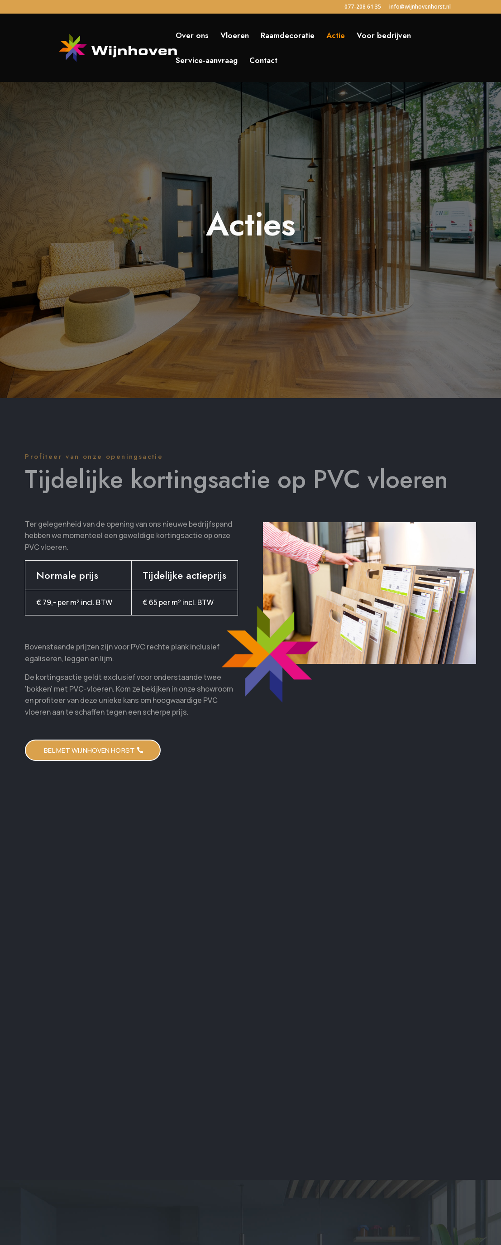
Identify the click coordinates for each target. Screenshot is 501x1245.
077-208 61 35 (362, 7)
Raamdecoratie (288, 36)
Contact (263, 61)
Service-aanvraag (207, 61)
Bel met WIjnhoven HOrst (89, 750)
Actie (335, 36)
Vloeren (234, 36)
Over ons (192, 36)
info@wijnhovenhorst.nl (420, 7)
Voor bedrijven (384, 36)
